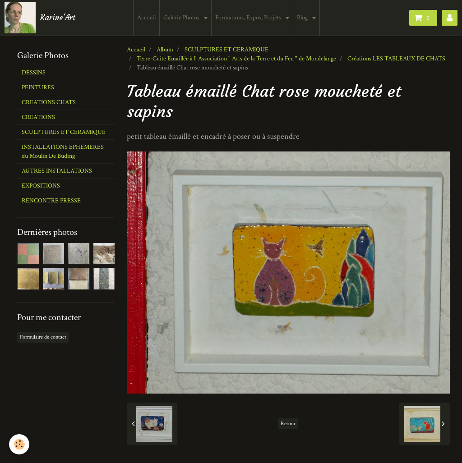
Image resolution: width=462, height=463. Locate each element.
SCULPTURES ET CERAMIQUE (226, 50)
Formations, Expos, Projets (248, 18)
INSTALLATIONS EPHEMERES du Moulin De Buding (63, 151)
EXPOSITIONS (41, 186)
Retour (288, 423)
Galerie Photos (182, 18)
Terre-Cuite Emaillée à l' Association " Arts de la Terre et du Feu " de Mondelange (236, 59)
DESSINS (34, 73)
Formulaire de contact (43, 337)
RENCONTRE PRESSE (51, 201)
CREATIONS (38, 117)
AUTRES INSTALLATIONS (57, 171)
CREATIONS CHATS (49, 102)
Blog (303, 18)
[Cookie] (19, 444)
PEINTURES (38, 87)
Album (165, 50)
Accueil (146, 18)
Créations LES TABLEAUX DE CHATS (396, 59)
